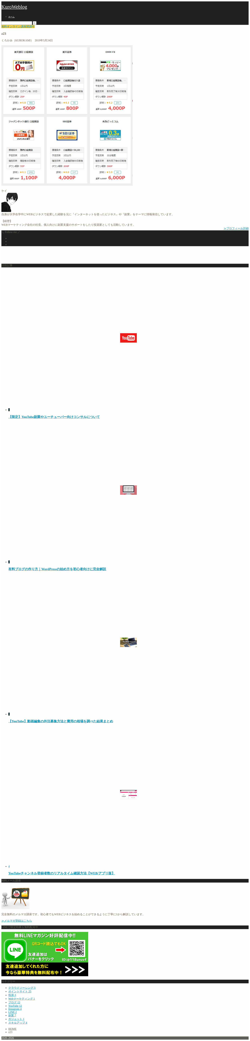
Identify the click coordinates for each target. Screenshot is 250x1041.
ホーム (11, 17)
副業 (12, 1015)
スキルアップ (17, 1022)
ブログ (14, 1002)
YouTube (15, 1005)
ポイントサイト (19, 991)
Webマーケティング (21, 998)
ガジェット (16, 1019)
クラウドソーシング (21, 987)
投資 (12, 995)
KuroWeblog (14, 7)
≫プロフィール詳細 (236, 228)
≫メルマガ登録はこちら (16, 920)
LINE (12, 1012)
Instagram (15, 1008)
